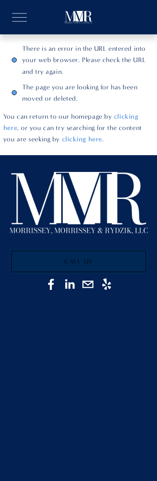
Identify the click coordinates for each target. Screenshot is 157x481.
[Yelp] (106, 284)
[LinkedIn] (69, 284)
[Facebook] (51, 284)
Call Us (78, 261)
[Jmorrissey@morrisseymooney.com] (88, 284)
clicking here (82, 139)
